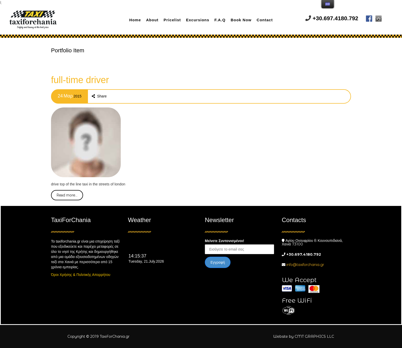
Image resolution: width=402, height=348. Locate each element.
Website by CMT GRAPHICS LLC (303, 336)
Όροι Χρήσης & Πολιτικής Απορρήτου (80, 275)
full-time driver (80, 80)
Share (99, 96)
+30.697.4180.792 (335, 18)
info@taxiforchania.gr (305, 264)
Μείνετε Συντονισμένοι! (224, 241)
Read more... (67, 195)
